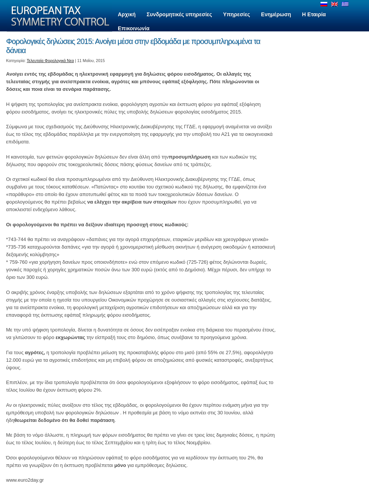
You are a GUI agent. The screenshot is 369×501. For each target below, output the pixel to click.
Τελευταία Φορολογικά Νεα (50, 60)
